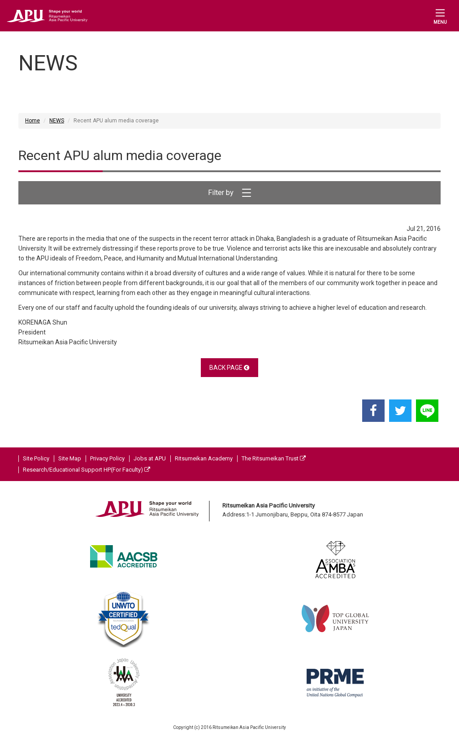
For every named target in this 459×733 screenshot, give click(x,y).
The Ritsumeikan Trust (274, 458)
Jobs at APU (150, 458)
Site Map (69, 458)
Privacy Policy (107, 458)
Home (32, 120)
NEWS (56, 120)
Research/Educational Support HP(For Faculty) (86, 469)
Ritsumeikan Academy (204, 458)
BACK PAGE (229, 367)
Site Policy (36, 458)
